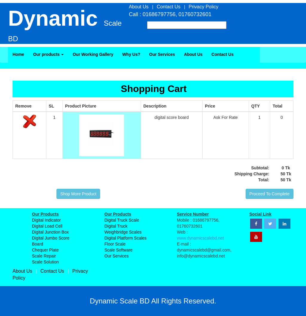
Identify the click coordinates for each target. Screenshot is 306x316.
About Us (193, 54)
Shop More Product (78, 193)
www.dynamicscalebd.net (200, 238)
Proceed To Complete (270, 193)
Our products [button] (48, 54)
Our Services (162, 54)
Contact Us (223, 54)
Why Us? (131, 54)
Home (18, 54)
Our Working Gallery (93, 54)
